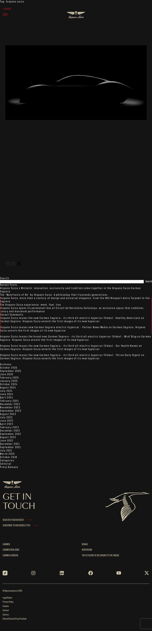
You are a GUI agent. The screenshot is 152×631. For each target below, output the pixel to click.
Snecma (97, 161)
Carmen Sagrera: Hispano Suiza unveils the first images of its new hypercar (50, 321)
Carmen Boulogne (11, 550)
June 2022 (6, 440)
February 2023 (9, 427)
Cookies (6, 606)
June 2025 (6, 374)
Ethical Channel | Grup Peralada (14, 619)
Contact (6, 610)
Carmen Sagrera (10, 555)
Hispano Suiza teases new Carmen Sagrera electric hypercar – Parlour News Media (54, 327)
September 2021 (10, 447)
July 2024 (6, 391)
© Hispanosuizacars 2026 (12, 591)
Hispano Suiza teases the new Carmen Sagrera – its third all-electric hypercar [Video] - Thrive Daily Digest (70, 355)
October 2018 (8, 457)
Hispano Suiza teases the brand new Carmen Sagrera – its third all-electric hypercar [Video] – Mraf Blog (68, 336)
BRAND (85, 544)
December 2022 (10, 430)
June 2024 (6, 394)
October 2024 (9, 384)
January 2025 (9, 381)
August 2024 (8, 387)
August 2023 (8, 414)
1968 (70, 161)
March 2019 (7, 454)
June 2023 (6, 420)
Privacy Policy (8, 602)
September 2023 (10, 411)
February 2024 (9, 401)
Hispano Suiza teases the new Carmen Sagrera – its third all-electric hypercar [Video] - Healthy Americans (70, 318)
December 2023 (10, 404)
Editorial (5, 464)
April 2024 (6, 397)
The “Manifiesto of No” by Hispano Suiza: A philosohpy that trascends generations (54, 295)
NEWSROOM (87, 550)
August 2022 (8, 437)
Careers (6, 615)
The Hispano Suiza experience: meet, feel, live (30, 304)
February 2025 (9, 377)
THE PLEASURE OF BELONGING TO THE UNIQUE (100, 555)
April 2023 (6, 424)
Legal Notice (7, 598)
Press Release (9, 467)
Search (4, 278)
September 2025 (10, 371)
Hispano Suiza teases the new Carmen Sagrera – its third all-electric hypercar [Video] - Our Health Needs (69, 346)
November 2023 (10, 407)
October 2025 (9, 367)
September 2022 (10, 434)
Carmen (6, 544)
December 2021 (10, 444)
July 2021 (6, 450)
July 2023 (6, 417)
